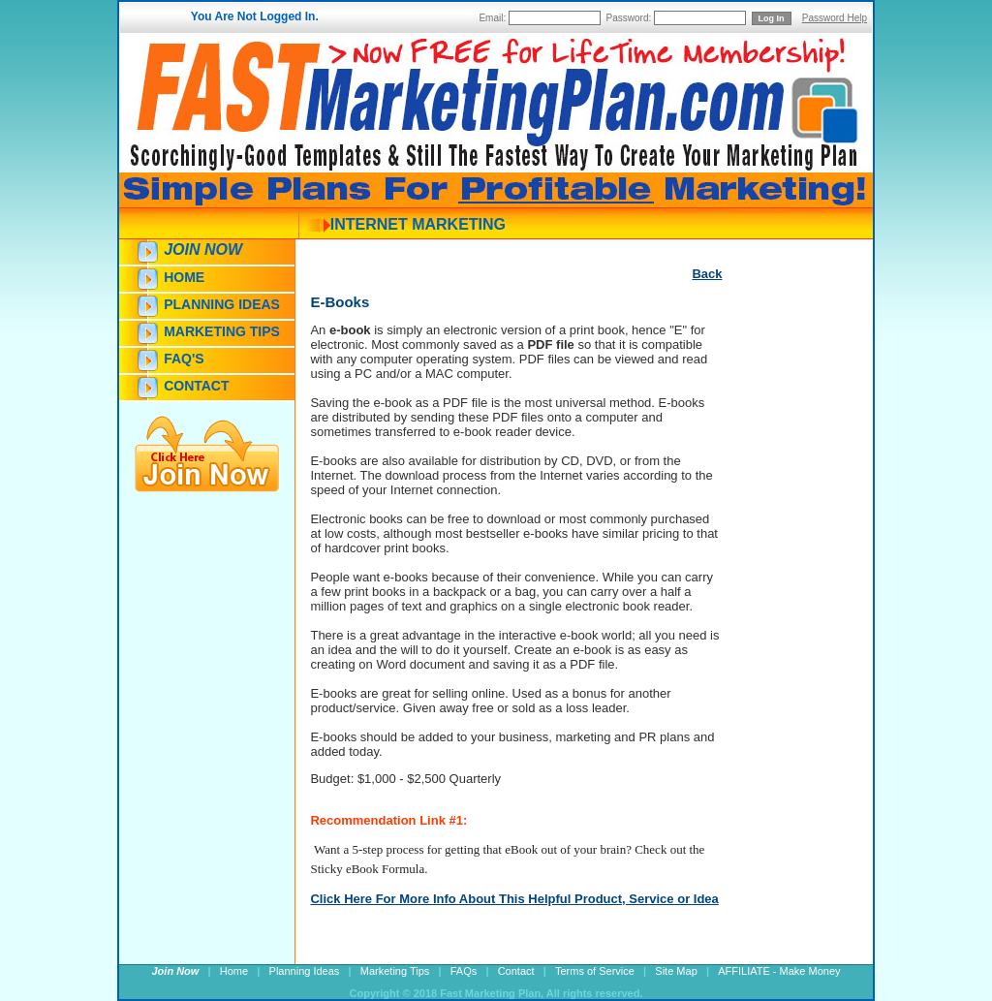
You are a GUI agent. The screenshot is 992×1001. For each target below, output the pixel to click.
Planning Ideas (222, 304)
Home (184, 277)
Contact (196, 385)
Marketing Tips (222, 331)
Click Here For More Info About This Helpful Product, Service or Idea (514, 899)
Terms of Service (595, 971)
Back (707, 273)
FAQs (464, 971)
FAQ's (183, 358)
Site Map (676, 971)
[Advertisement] (780, 636)
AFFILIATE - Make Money (779, 971)
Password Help (834, 18)
